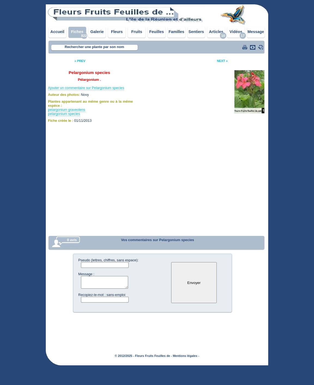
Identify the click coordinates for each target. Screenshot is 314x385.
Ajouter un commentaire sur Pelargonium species (86, 88)
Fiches (77, 31)
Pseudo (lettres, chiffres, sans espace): (108, 260)
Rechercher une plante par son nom (94, 47)
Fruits (136, 31)
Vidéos (236, 31)
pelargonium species (64, 114)
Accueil (57, 31)
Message (255, 31)
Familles (176, 31)
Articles (216, 31)
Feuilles (156, 31)
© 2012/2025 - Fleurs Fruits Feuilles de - (143, 355)
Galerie (97, 31)
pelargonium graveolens (66, 110)
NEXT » (222, 61)
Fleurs (117, 31)
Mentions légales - (186, 355)
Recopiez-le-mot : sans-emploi (101, 295)
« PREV (79, 61)
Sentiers (196, 31)
